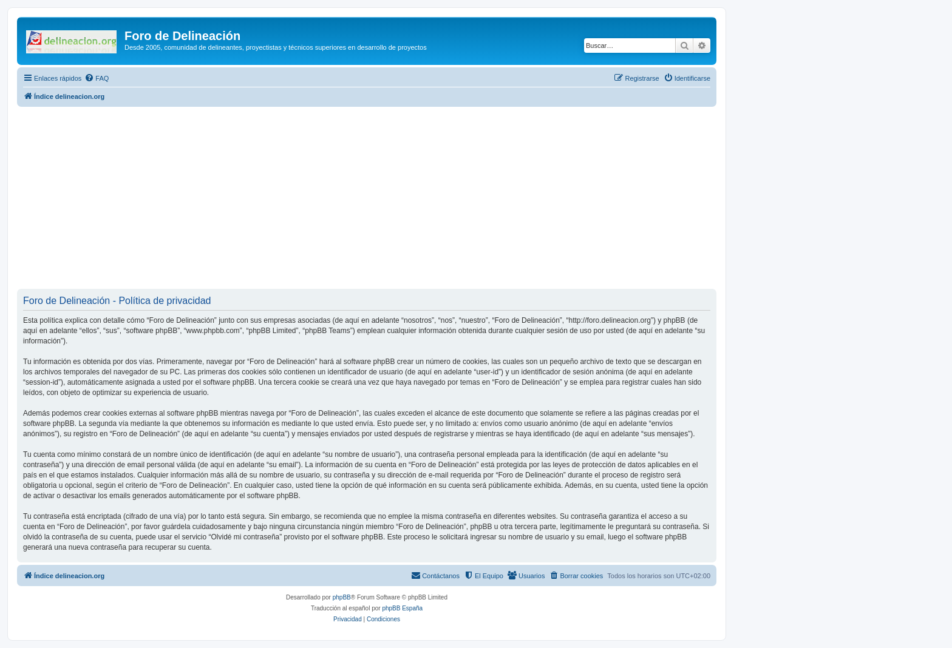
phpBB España (402, 608)
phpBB (342, 597)
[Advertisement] (381, 198)
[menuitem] (96, 78)
